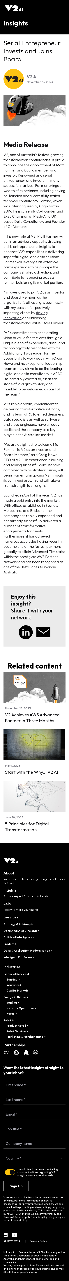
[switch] (10, 1172)
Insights (15, 23)
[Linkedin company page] (5, 1235)
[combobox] (34, 1158)
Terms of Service (13, 1217)
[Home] (14, 8)
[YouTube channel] (14, 1235)
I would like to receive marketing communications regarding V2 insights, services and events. (37, 1172)
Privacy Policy (48, 1213)
